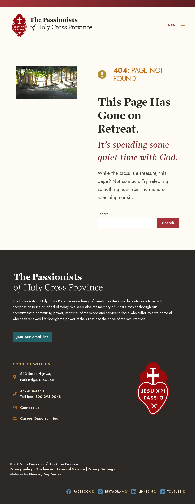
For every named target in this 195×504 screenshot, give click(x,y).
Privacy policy (21, 461)
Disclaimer (44, 461)
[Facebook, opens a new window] (80, 484)
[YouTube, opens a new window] (172, 484)
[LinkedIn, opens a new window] (143, 484)
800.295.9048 (48, 389)
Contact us (29, 400)
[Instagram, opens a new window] (113, 484)
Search (103, 206)
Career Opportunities (39, 410)
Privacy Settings (101, 461)
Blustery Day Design (45, 467)
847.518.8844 (32, 383)
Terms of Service (70, 461)
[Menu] (176, 25)
